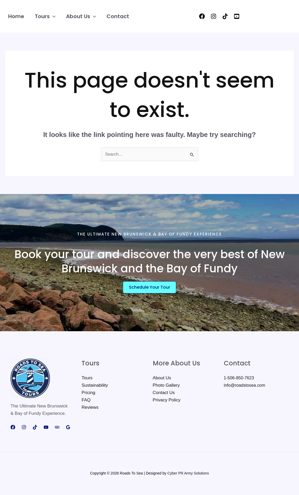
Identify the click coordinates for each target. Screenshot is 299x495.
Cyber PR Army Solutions (188, 474)
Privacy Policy (167, 400)
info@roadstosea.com (245, 386)
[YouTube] (237, 16)
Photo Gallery (166, 386)
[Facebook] (202, 16)
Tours (45, 16)
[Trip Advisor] (57, 428)
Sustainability (95, 386)
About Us (81, 16)
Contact (118, 16)
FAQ (86, 400)
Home (16, 16)
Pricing (88, 393)
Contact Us (164, 393)
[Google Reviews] (68, 428)
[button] (52, 16)
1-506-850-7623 (240, 378)
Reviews (90, 408)
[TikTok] (225, 16)
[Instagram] (213, 16)
